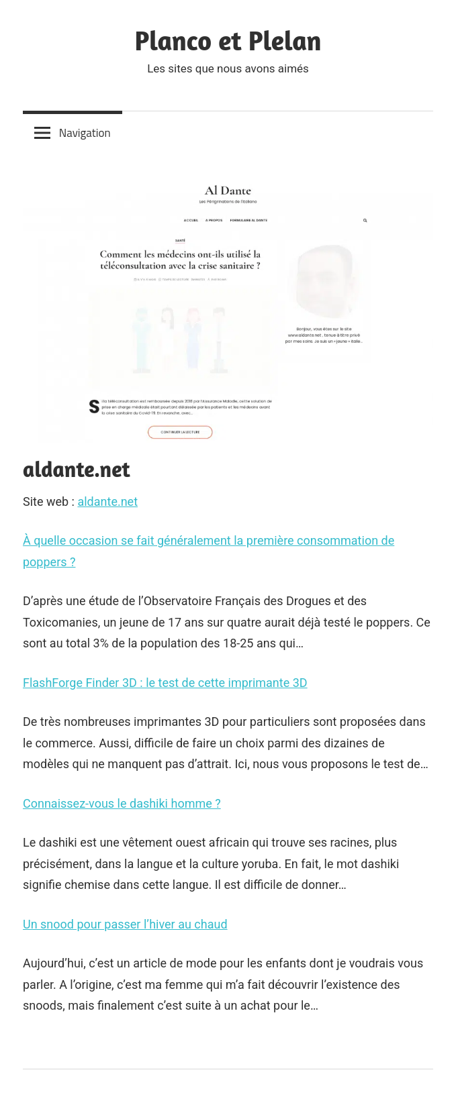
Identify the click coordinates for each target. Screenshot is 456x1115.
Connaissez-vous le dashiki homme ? (122, 803)
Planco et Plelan (228, 40)
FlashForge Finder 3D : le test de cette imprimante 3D (165, 683)
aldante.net (107, 501)
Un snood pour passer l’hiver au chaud (125, 924)
